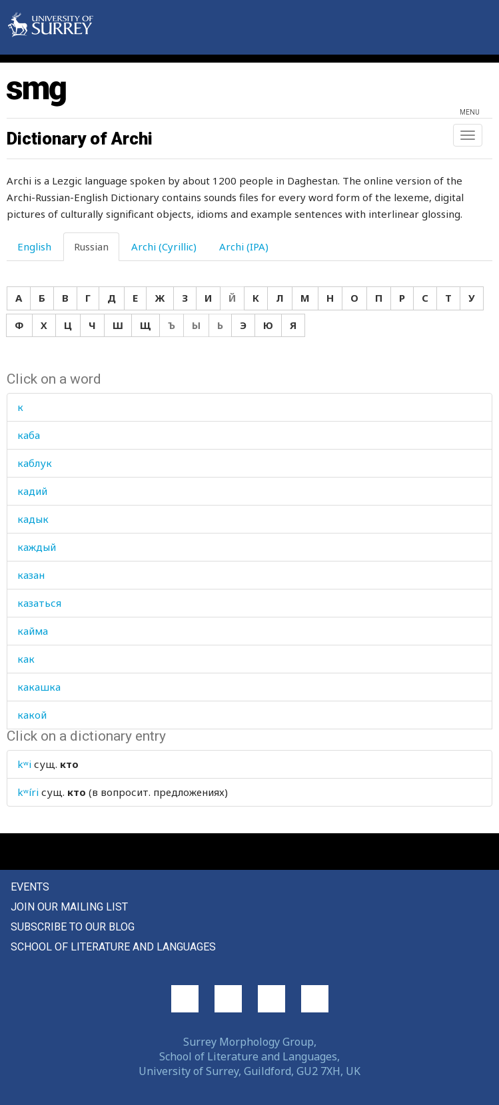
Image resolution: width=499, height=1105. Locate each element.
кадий (32, 491)
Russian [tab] (91, 246)
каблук (34, 463)
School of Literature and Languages (113, 946)
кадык (33, 519)
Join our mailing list (69, 907)
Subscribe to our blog (73, 927)
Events (30, 887)
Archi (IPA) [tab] (243, 246)
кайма (32, 630)
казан (31, 574)
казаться (39, 602)
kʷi (24, 764)
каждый (36, 546)
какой (32, 714)
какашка (39, 686)
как (26, 658)
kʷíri (28, 792)
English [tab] (34, 246)
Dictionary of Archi (80, 139)
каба (28, 435)
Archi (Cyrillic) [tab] (164, 246)
